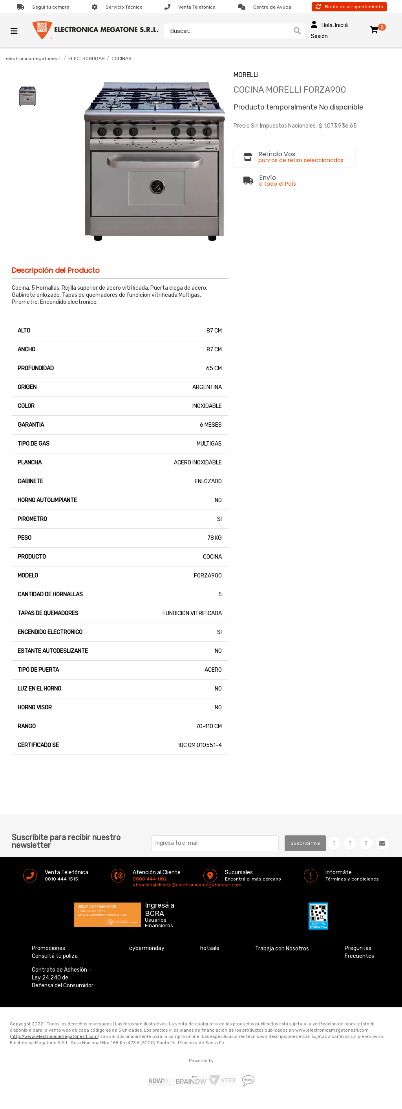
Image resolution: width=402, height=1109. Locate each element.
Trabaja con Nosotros (282, 948)
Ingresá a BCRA (159, 908)
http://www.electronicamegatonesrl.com (54, 1036)
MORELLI (246, 75)
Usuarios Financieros (159, 922)
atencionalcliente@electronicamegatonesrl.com (139, 885)
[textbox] (226, 31)
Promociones (48, 948)
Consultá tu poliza (55, 956)
